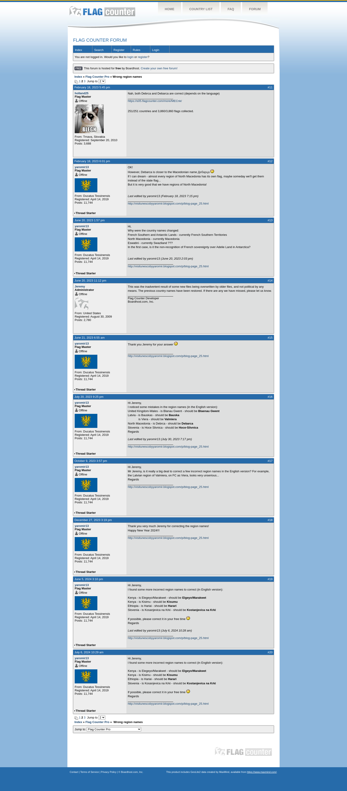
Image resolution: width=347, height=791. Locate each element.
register (143, 57)
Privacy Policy (108, 772)
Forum (255, 9)
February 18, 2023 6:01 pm (92, 161)
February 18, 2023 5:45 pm (92, 87)
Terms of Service (89, 772)
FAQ (231, 9)
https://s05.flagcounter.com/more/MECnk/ (155, 101)
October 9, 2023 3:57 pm (90, 461)
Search (98, 50)
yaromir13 (82, 167)
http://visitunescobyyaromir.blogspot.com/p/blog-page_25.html (168, 203)
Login (155, 50)
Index (78, 50)
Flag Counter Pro (97, 76)
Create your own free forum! (159, 68)
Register (118, 50)
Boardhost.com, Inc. (132, 772)
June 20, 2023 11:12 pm (90, 280)
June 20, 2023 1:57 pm (89, 220)
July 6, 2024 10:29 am (88, 652)
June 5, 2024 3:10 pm (88, 579)
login (130, 57)
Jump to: (108, 729)
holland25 (82, 93)
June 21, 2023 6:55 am (89, 337)
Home (169, 9)
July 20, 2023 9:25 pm (88, 396)
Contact (74, 772)
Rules (136, 50)
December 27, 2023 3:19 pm (93, 520)
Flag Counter (102, 11)
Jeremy (80, 286)
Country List (201, 9)
